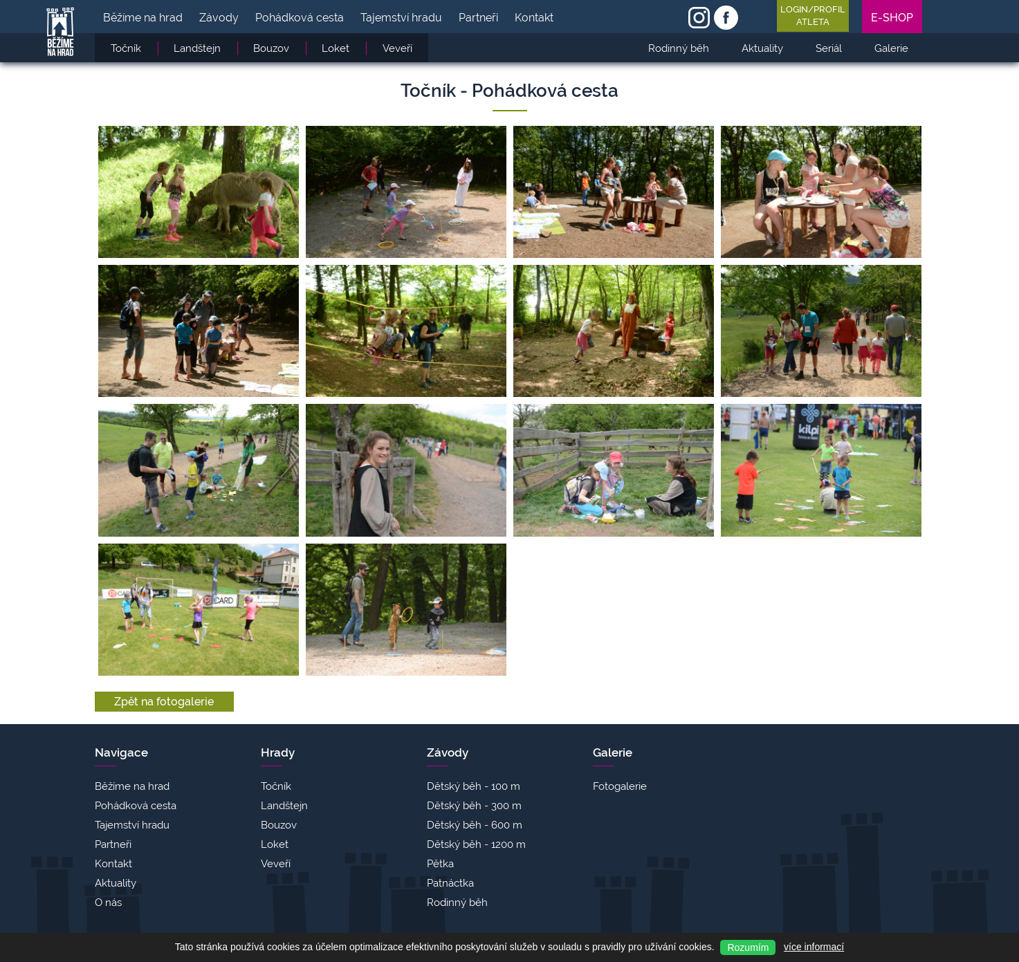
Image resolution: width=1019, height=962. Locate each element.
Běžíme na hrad (132, 786)
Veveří (276, 864)
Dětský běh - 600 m (474, 825)
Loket (274, 844)
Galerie (612, 752)
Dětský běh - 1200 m (476, 844)
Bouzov (279, 825)
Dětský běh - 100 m (473, 786)
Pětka (440, 864)
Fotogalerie (620, 786)
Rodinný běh (457, 902)
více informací (814, 946)
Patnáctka (450, 883)
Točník (276, 786)
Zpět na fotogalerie (164, 701)
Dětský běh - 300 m (474, 805)
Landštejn (284, 805)
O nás (108, 902)
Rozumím (748, 947)
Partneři (113, 844)
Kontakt (113, 864)
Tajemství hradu (132, 825)
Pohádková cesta (135, 805)
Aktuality (115, 883)
